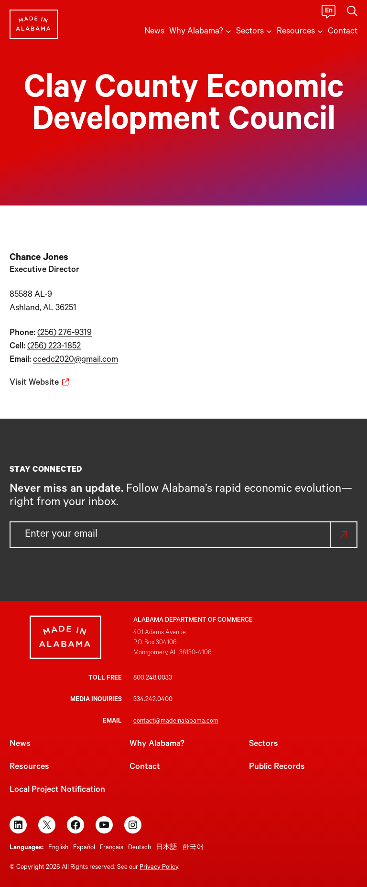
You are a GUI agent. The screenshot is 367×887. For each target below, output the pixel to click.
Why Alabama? (157, 744)
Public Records (277, 767)
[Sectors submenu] (269, 30)
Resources (29, 767)
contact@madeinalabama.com (175, 721)
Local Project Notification (57, 790)
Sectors (263, 744)
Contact (145, 767)
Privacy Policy (159, 867)
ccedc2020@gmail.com (75, 360)
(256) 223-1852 (54, 347)
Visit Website (34, 383)
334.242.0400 (153, 699)
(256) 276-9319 (64, 333)
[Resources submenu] (320, 30)
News (20, 744)
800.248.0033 (152, 678)
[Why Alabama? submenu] (228, 30)
